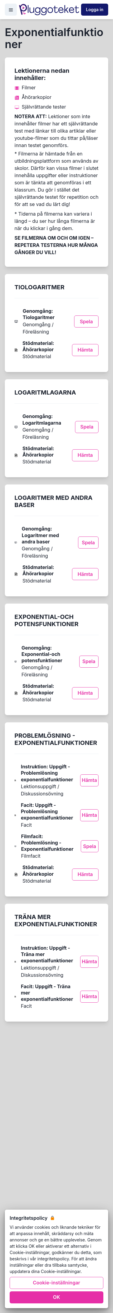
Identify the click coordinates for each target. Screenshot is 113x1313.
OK (56, 1297)
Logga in (94, 9)
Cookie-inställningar (56, 1283)
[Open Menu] (11, 10)
